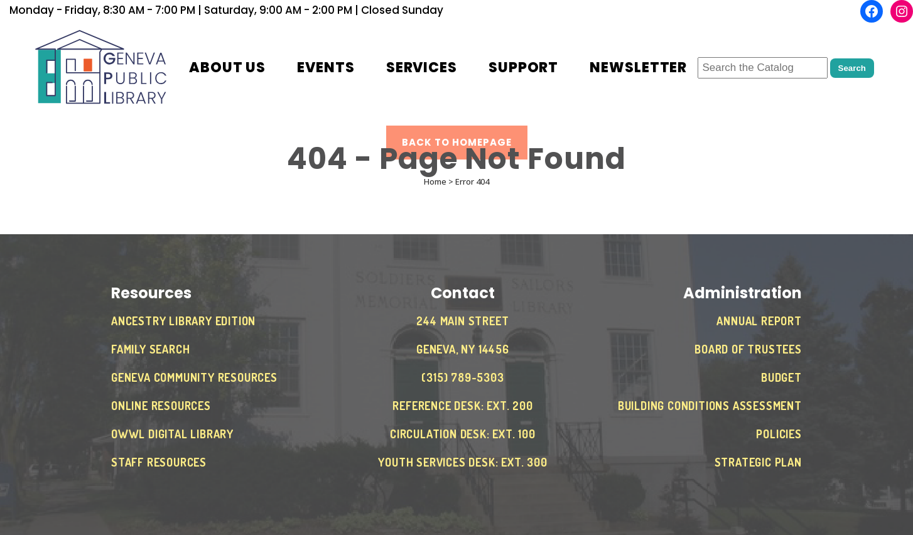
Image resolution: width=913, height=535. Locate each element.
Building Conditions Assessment (710, 406)
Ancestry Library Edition (183, 321)
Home (435, 181)
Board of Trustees (748, 349)
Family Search (150, 349)
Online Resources (161, 406)
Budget (781, 377)
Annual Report (758, 321)
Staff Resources (159, 462)
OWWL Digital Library (172, 434)
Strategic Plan (758, 462)
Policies (778, 434)
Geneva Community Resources (194, 377)
